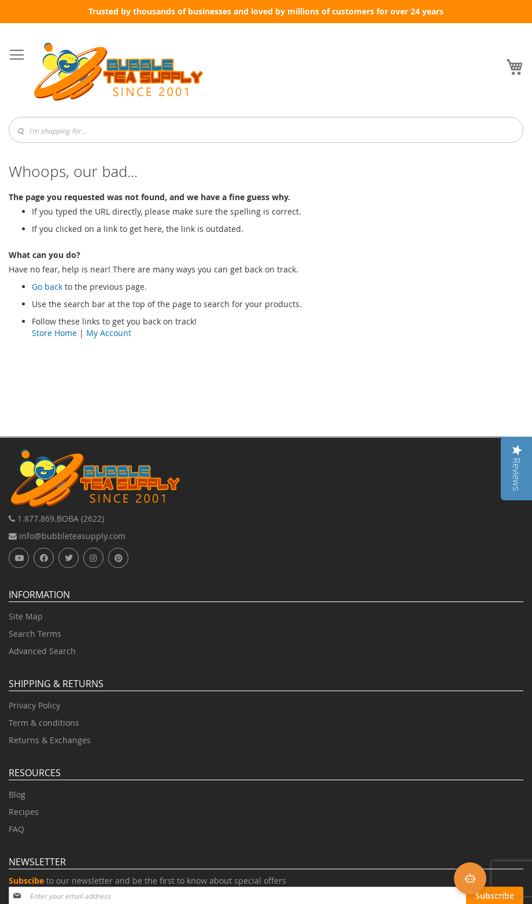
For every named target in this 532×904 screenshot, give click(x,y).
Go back (47, 286)
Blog (17, 794)
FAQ (16, 829)
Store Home (54, 332)
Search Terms (35, 633)
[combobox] (266, 130)
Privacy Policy (34, 705)
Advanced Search (42, 650)
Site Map (26, 616)
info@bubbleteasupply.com (67, 535)
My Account (108, 332)
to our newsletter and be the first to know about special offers (147, 880)
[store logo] (118, 72)
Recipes (24, 811)
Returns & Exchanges (50, 740)
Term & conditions (44, 722)
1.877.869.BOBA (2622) (56, 518)
